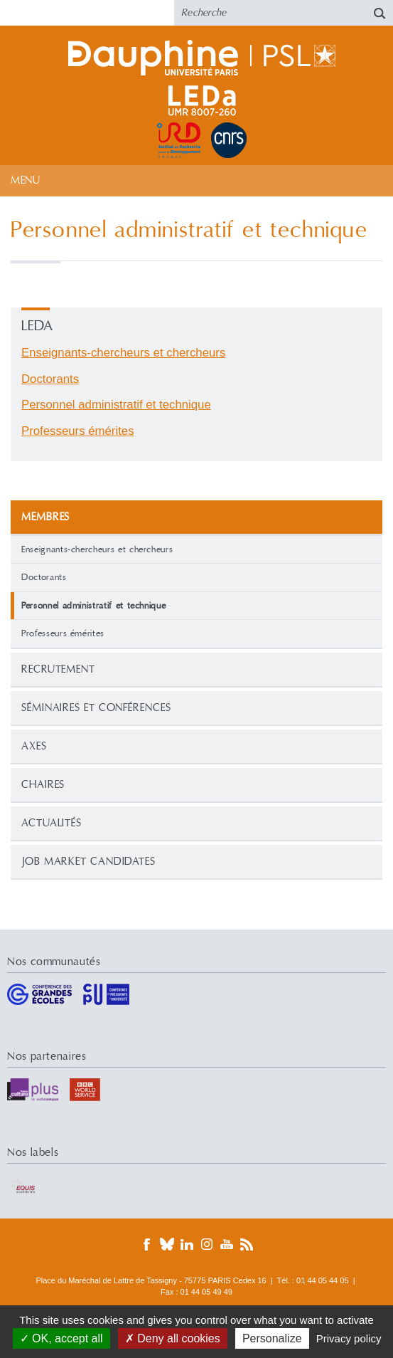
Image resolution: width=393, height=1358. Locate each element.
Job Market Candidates (88, 861)
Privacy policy (349, 1338)
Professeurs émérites (62, 633)
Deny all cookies (172, 1338)
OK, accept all (61, 1338)
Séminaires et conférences (96, 708)
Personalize (272, 1338)
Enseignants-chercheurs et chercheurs (97, 549)
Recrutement (58, 669)
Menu (25, 180)
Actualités (51, 823)
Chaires (43, 784)
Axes (34, 746)
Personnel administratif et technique (116, 404)
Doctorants (44, 577)
